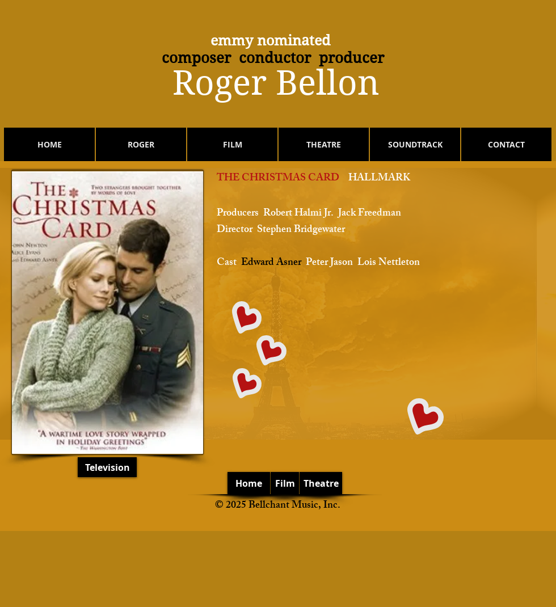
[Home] (249, 483)
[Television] (107, 467)
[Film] (285, 483)
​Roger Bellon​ (276, 83)
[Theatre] (321, 483)
